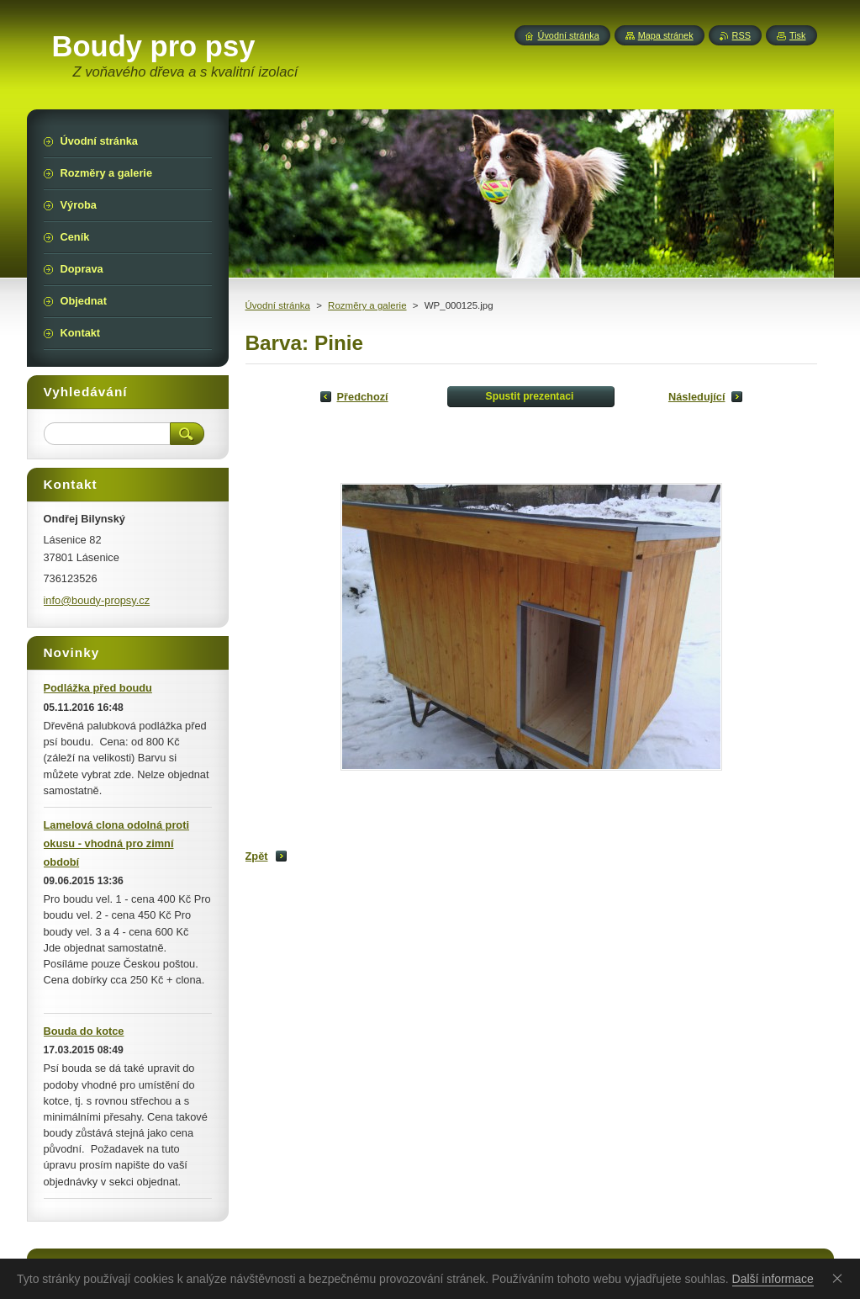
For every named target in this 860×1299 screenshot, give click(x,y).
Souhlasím (840, 1278)
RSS (741, 35)
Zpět (256, 856)
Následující (696, 396)
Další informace (773, 1279)
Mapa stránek (666, 35)
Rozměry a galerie (367, 305)
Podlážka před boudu (98, 687)
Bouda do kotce (84, 1031)
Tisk (797, 35)
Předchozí (362, 396)
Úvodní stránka (277, 305)
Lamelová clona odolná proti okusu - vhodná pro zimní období (117, 843)
